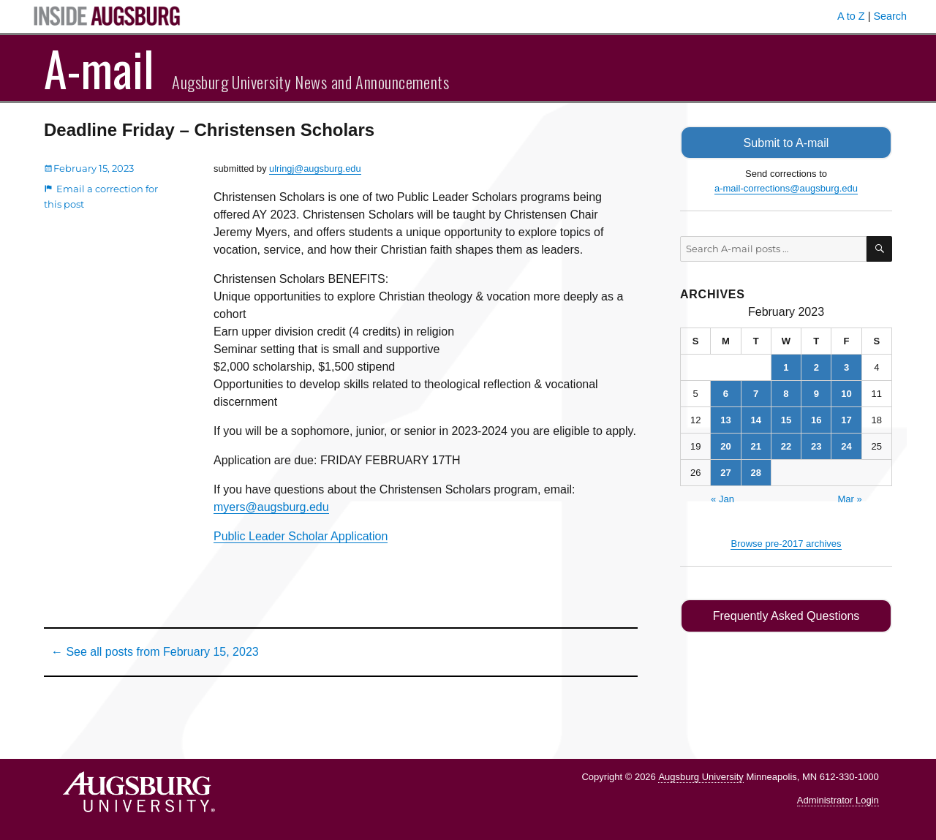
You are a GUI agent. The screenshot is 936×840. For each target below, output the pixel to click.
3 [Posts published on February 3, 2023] (846, 366)
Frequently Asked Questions (785, 615)
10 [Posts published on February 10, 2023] (846, 392)
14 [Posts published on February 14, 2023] (755, 419)
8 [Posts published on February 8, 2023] (785, 392)
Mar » (849, 498)
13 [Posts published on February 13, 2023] (725, 419)
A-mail (99, 68)
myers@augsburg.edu (271, 507)
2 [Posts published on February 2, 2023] (816, 366)
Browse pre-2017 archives (786, 542)
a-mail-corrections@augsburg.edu (786, 187)
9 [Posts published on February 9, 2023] (816, 392)
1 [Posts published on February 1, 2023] (785, 366)
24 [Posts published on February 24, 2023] (846, 445)
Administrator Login (838, 800)
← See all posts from (155, 652)
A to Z (851, 16)
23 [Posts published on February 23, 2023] (816, 445)
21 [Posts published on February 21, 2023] (755, 445)
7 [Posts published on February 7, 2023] (755, 392)
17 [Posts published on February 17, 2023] (846, 419)
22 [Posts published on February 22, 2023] (786, 445)
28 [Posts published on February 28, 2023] (755, 471)
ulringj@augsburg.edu (315, 168)
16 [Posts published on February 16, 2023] (816, 419)
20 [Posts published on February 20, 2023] (725, 445)
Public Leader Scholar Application (301, 536)
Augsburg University (700, 776)
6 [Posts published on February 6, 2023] (725, 392)
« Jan (722, 498)
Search (890, 16)
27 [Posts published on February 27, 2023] (725, 471)
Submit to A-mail (786, 142)
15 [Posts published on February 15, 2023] (786, 419)
